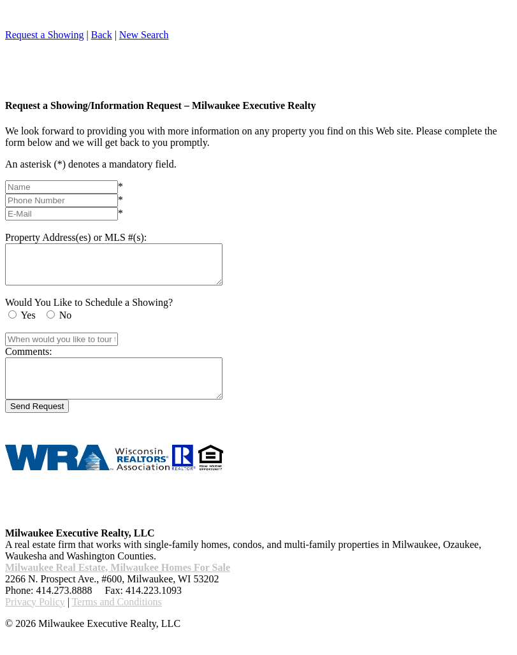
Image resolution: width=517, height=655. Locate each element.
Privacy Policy (35, 617)
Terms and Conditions (117, 617)
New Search (144, 34)
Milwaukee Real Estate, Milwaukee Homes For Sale (117, 582)
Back (101, 34)
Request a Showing (44, 34)
